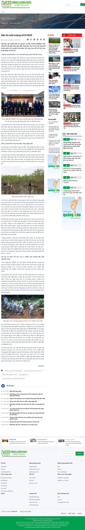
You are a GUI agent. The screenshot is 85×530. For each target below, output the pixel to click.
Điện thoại (71, 513)
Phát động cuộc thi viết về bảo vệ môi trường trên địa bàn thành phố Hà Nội (26, 394)
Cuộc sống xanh (14, 23)
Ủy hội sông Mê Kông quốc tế (32, 371)
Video (3, 493)
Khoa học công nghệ (64, 474)
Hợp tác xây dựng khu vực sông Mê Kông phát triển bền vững (27, 398)
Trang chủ (4, 23)
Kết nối (31, 474)
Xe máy (59, 499)
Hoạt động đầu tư (42, 439)
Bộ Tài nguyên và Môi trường (13, 371)
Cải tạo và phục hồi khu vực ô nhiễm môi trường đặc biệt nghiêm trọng (26, 418)
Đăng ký (79, 453)
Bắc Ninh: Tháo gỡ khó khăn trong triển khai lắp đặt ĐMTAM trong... (74, 443)
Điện (59, 466)
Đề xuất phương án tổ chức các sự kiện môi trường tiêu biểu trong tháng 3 (27, 413)
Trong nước (12, 439)
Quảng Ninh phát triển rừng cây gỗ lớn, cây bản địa (24, 422)
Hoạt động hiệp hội (6, 472)
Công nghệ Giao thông (63, 502)
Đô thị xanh (4, 483)
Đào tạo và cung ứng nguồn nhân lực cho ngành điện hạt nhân (72, 170)
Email (79, 513)
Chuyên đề (32, 493)
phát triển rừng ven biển (10, 374)
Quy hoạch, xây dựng (6, 478)
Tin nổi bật (51, 35)
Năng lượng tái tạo (34, 472)
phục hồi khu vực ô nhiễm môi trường (13, 378)
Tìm (83, 4)
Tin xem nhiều (52, 119)
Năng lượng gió (33, 466)
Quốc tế (3, 469)
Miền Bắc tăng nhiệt (15, 391)
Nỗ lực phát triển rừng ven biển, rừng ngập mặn (23, 401)
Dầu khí (59, 469)
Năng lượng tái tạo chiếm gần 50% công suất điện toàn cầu (72, 192)
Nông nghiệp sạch (33, 505)
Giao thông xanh (63, 493)
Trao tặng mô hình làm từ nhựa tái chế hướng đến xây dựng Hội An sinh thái (27, 409)
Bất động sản (4, 480)
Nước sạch (3, 488)
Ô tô (59, 497)
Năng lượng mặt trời (34, 469)
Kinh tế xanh (32, 478)
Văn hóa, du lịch (33, 483)
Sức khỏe (31, 480)
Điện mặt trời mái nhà (34, 499)
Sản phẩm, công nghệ (63, 478)
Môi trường (4, 485)
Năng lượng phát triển (65, 463)
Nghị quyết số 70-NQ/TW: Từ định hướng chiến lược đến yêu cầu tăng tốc (72, 158)
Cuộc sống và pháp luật (7, 491)
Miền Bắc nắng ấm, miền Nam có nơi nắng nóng (23, 424)
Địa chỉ (63, 513)
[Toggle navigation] (2, 12)
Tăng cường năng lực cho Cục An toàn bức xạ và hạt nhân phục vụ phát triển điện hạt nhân (72, 145)
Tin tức (3, 463)
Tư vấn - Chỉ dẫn (70, 439)
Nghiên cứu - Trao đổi (63, 480)
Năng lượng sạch (70, 134)
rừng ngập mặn (23, 374)
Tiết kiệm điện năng (34, 497)
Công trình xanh (33, 502)
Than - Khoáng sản (62, 472)
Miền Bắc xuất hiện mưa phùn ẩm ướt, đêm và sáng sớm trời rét (27, 405)
